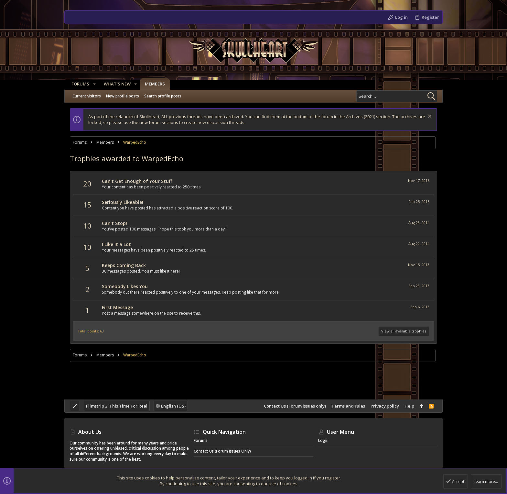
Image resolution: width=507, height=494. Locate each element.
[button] (92, 84)
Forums (201, 440)
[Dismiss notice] (429, 117)
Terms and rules (348, 406)
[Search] (397, 96)
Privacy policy (385, 406)
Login (323, 440)
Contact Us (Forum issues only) (295, 406)
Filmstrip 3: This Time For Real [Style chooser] (116, 406)
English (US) (171, 406)
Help (409, 406)
